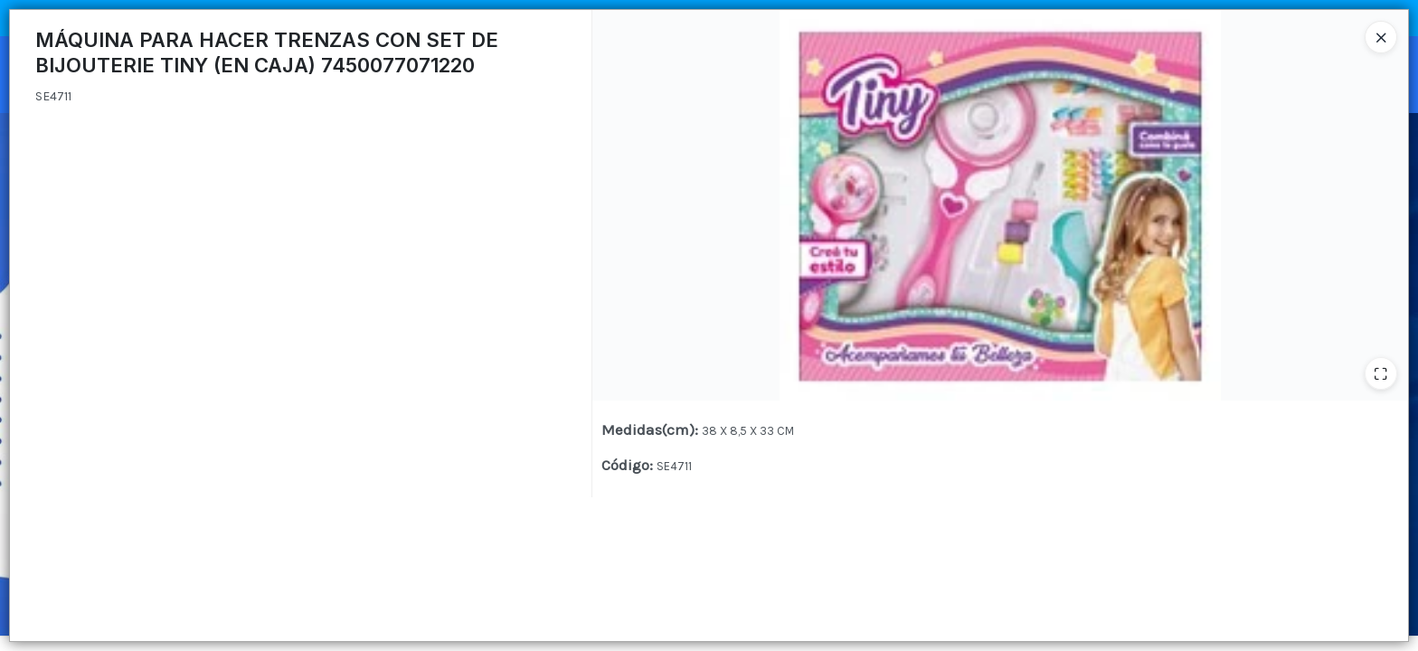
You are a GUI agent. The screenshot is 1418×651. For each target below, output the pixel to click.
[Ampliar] (1381, 373)
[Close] (1381, 37)
